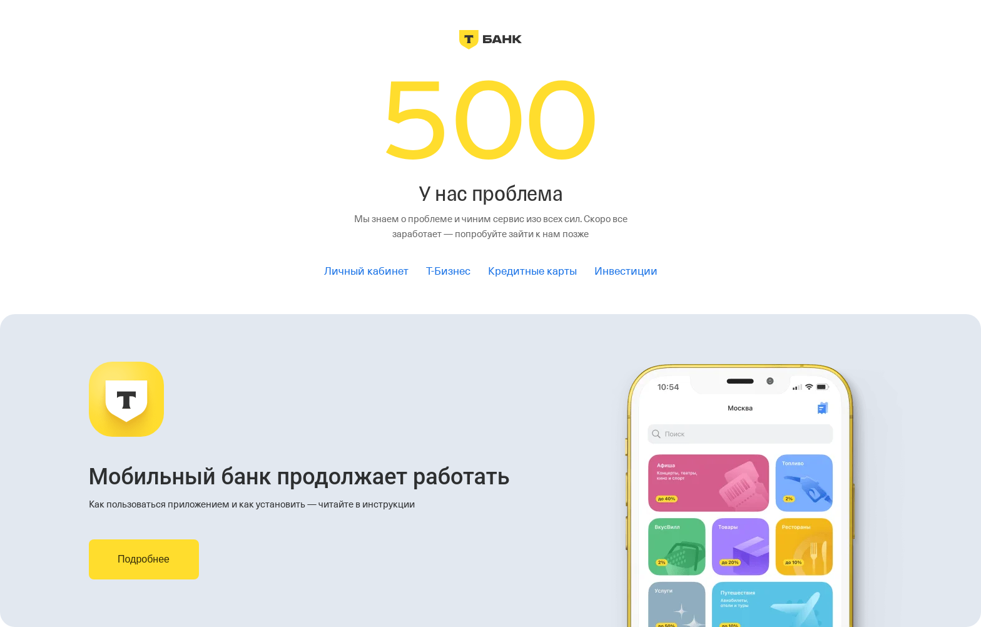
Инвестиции (626, 271)
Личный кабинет (366, 271)
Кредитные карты (532, 271)
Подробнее (144, 559)
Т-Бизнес (448, 271)
